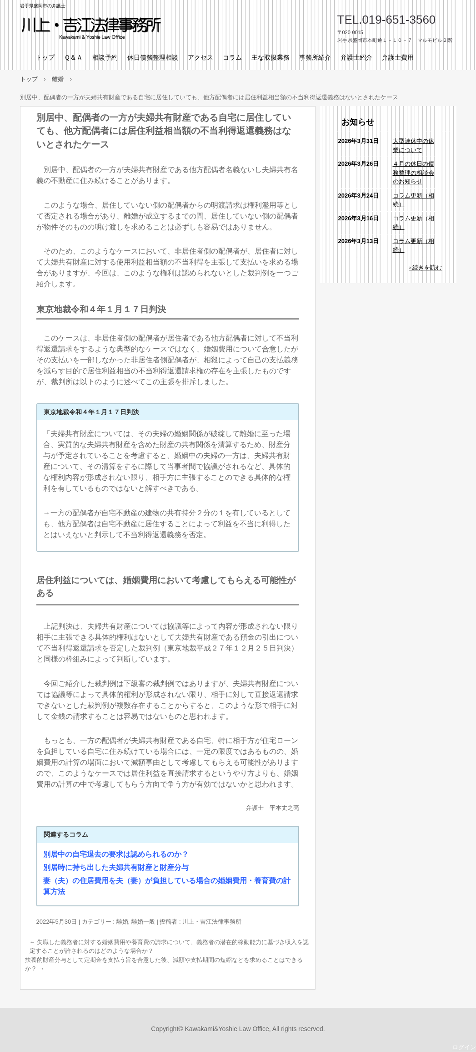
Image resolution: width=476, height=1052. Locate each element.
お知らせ (357, 122)
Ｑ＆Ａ (73, 57)
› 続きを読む (425, 267)
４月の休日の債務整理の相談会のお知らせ (413, 172)
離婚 (122, 921)
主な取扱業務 (270, 57)
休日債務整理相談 (152, 57)
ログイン (464, 1047)
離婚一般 (143, 921)
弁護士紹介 (356, 57)
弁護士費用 (398, 57)
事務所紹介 (315, 57)
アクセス (200, 57)
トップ (45, 57)
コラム (232, 57)
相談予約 (105, 57)
